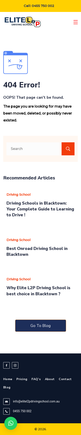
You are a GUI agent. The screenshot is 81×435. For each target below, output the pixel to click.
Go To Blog (40, 325)
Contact (65, 379)
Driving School (18, 194)
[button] (10, 423)
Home (7, 379)
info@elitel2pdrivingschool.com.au (36, 401)
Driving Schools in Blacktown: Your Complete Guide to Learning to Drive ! (40, 209)
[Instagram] (15, 365)
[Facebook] (6, 365)
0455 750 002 (22, 411)
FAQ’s (36, 379)
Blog (6, 387)
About (50, 379)
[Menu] (75, 22)
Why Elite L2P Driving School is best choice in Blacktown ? (38, 291)
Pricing (21, 379)
